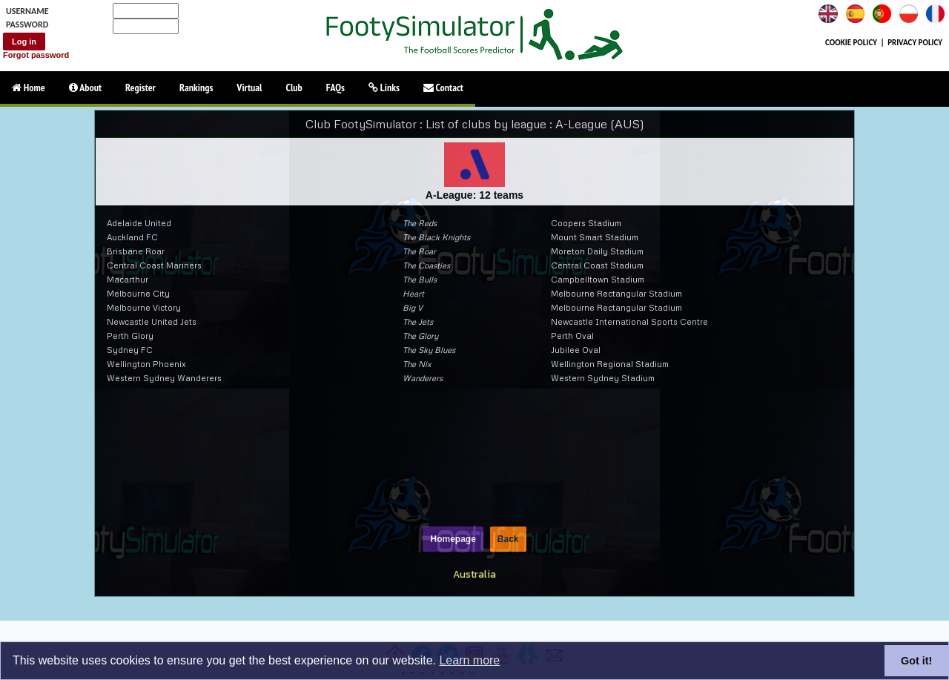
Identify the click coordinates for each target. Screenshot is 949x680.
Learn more (469, 660)
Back (508, 539)
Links (384, 87)
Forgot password (36, 54)
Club (294, 87)
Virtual (249, 87)
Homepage (452, 539)
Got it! (916, 661)
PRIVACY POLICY (914, 42)
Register (140, 87)
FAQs (335, 87)
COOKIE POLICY (851, 42)
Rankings (196, 87)
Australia (474, 574)
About (85, 87)
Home (28, 87)
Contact (443, 87)
